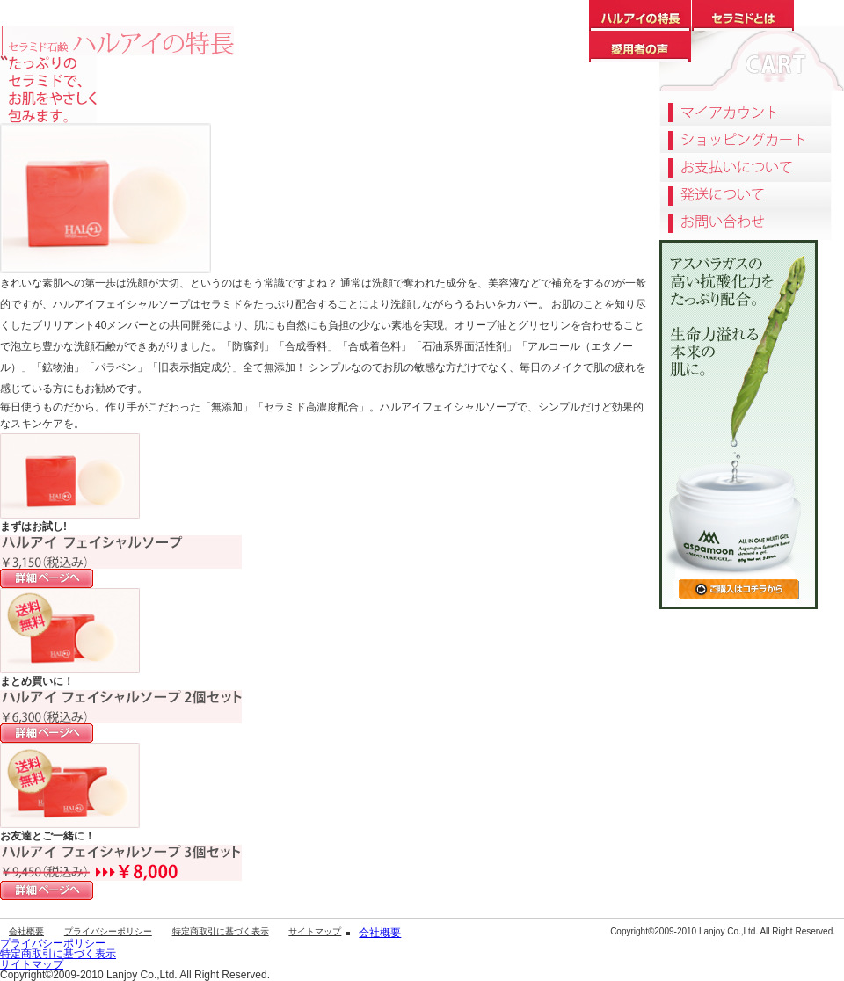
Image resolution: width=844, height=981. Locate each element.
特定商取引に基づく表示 (220, 931)
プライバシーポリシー (108, 931)
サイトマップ (314, 931)
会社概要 (26, 931)
